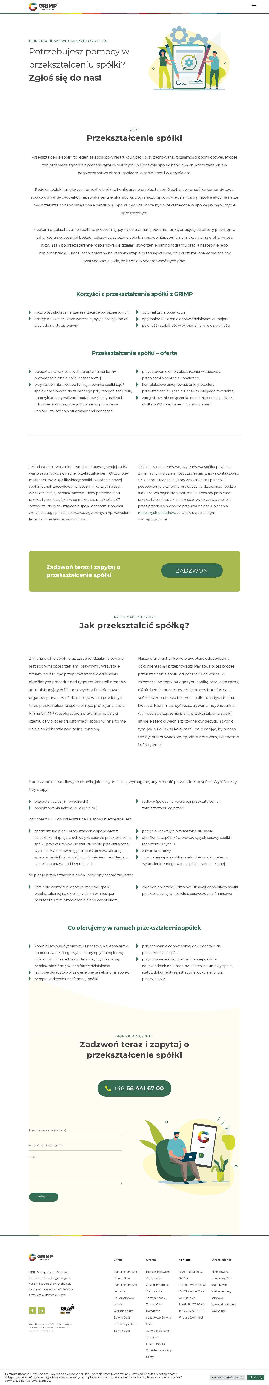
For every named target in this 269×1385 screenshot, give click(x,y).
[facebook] (32, 1310)
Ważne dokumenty (223, 1304)
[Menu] (254, 5)
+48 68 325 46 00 (193, 1311)
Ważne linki (218, 1311)
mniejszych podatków (156, 513)
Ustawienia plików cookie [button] (227, 1377)
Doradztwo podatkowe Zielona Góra (158, 1317)
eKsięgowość (220, 1271)
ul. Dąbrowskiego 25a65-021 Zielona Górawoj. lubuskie (192, 1291)
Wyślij (43, 1197)
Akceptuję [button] (256, 1377)
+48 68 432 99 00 (193, 1304)
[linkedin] (41, 1310)
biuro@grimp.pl (193, 1317)
